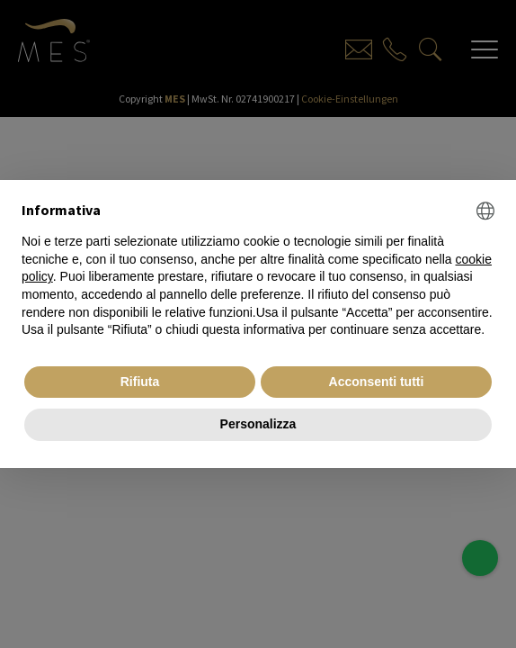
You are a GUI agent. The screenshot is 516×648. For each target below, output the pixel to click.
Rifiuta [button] (140, 381)
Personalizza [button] (258, 424)
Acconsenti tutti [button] (376, 381)
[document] (258, 270)
